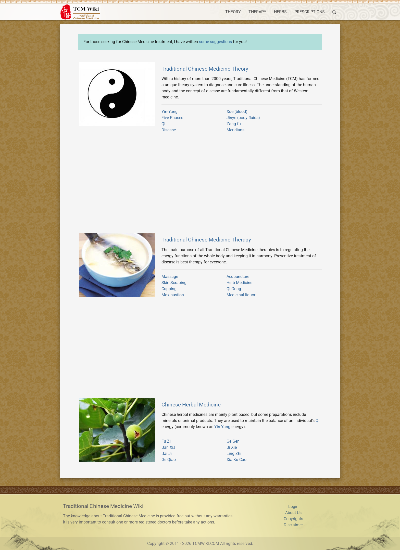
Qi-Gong (234, 288)
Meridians (235, 129)
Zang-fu (234, 123)
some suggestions (215, 41)
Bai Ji (166, 453)
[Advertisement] (200, 185)
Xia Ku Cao (236, 459)
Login (293, 506)
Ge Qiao (168, 459)
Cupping (169, 288)
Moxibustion (172, 294)
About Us (293, 512)
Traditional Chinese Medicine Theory (204, 69)
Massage (169, 276)
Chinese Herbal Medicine (191, 404)
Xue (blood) (237, 111)
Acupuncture (238, 276)
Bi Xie (232, 447)
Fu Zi (166, 441)
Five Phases (172, 117)
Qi (163, 123)
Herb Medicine (239, 282)
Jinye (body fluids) (243, 117)
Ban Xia (168, 447)
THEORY (233, 11)
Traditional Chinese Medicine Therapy (206, 239)
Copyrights (293, 518)
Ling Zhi (234, 453)
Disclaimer (293, 524)
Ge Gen (233, 441)
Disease (168, 129)
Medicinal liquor (241, 294)
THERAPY (257, 11)
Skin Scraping (173, 282)
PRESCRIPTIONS (309, 11)
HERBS (280, 11)
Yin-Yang (169, 111)
